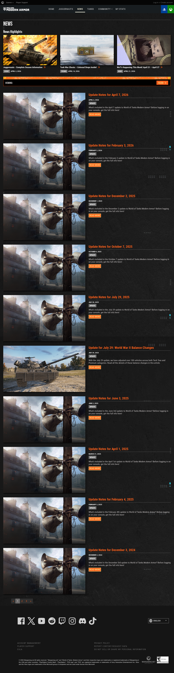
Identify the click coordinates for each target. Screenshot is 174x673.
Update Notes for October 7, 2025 (111, 247)
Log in (155, 2)
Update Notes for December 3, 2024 (113, 550)
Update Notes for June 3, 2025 (109, 398)
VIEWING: (9, 82)
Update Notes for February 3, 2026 (112, 145)
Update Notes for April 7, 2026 (109, 95)
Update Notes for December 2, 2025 (113, 196)
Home (51, 9)
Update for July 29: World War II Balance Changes (122, 348)
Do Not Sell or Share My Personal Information (120, 649)
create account (167, 2)
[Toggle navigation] (162, 83)
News (80, 9)
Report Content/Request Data (110, 646)
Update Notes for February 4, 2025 (112, 499)
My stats (120, 9)
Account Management (29, 643)
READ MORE (94, 114)
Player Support (25, 646)
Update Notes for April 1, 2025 (109, 449)
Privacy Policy (102, 643)
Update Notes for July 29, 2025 (110, 297)
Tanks (90, 9)
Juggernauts (66, 9)
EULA (19, 649)
